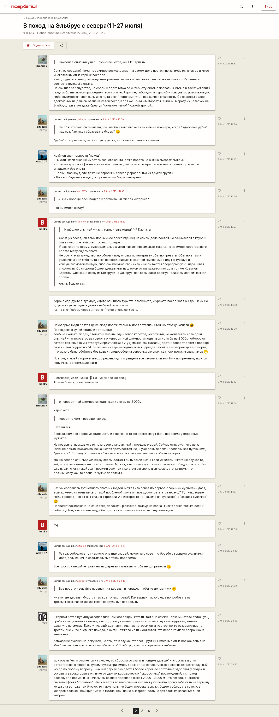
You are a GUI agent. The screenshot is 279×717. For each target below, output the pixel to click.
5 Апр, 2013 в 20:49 (114, 581)
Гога (44, 623)
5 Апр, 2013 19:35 (227, 529)
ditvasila (71, 33)
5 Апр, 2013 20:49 (227, 551)
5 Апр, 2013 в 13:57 (114, 221)
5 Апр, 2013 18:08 (227, 329)
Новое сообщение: (51, 33)
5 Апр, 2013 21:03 (227, 586)
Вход (269, 6)
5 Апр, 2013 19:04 (227, 403)
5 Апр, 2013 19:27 (227, 492)
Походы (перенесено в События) (45, 17)
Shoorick (41, 66)
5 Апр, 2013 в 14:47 (114, 191)
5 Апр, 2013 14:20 (227, 124)
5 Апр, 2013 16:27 (227, 227)
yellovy (81, 119)
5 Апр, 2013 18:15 (227, 382)
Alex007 (41, 161)
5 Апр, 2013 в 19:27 (114, 546)
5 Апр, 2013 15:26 (227, 196)
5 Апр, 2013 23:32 (227, 664)
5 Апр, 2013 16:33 (227, 305)
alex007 (81, 191)
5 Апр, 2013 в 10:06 (113, 119)
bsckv (43, 229)
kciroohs (82, 221)
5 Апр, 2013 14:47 (227, 159)
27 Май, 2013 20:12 (91, 33)
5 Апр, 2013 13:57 (227, 63)
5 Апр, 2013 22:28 (227, 621)
